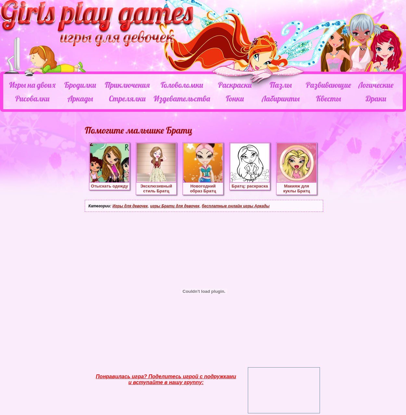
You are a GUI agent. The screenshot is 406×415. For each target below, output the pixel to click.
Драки (376, 98)
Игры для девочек (130, 206)
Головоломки (182, 85)
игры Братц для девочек (174, 206)
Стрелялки (127, 98)
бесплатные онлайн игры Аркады (235, 206)
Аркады (80, 98)
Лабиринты (280, 98)
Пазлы (281, 85)
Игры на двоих (32, 85)
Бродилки (80, 85)
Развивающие (328, 85)
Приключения (127, 85)
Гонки (235, 98)
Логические (375, 85)
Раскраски (235, 85)
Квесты (328, 98)
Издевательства (182, 98)
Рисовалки (32, 98)
